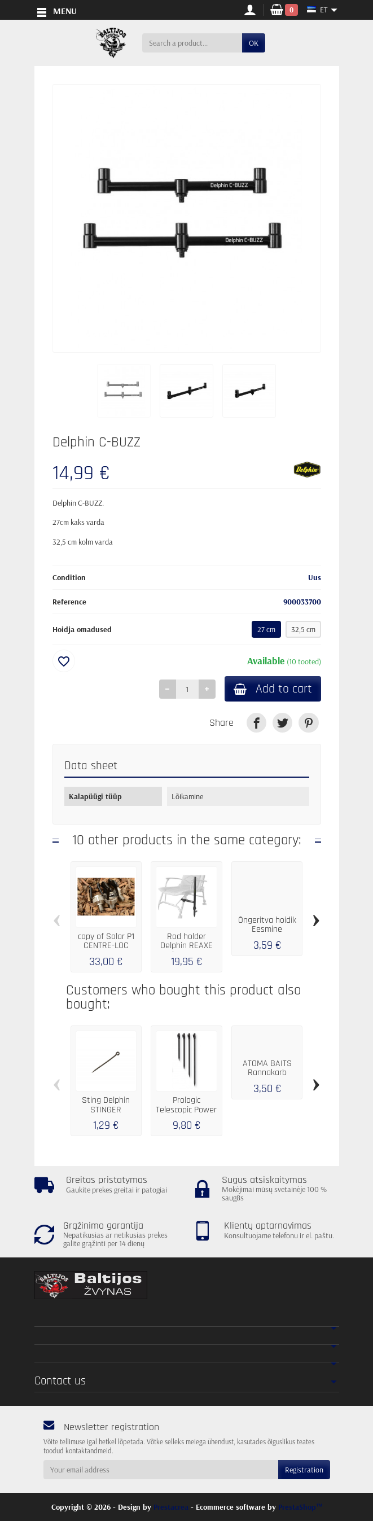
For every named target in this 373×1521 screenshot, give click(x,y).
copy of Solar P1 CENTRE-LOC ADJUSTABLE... (106, 946)
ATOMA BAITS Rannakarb (267, 1068)
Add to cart (273, 689)
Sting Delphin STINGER (106, 1104)
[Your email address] (160, 1469)
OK (253, 43)
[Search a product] (192, 42)
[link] (256, 723)
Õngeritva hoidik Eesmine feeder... (267, 929)
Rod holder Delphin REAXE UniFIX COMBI (186, 946)
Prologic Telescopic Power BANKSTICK (186, 1109)
